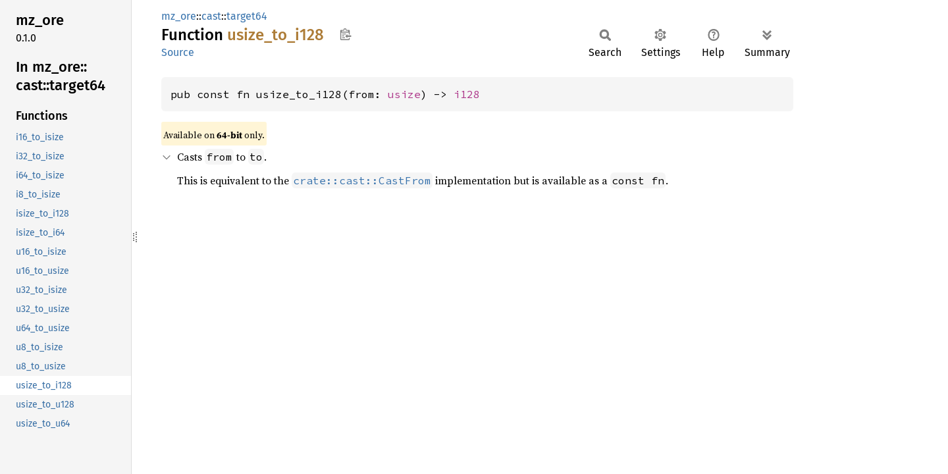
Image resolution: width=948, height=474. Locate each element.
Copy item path (345, 34)
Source (177, 52)
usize (404, 94)
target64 (246, 16)
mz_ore (178, 16)
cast (211, 16)
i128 (467, 94)
